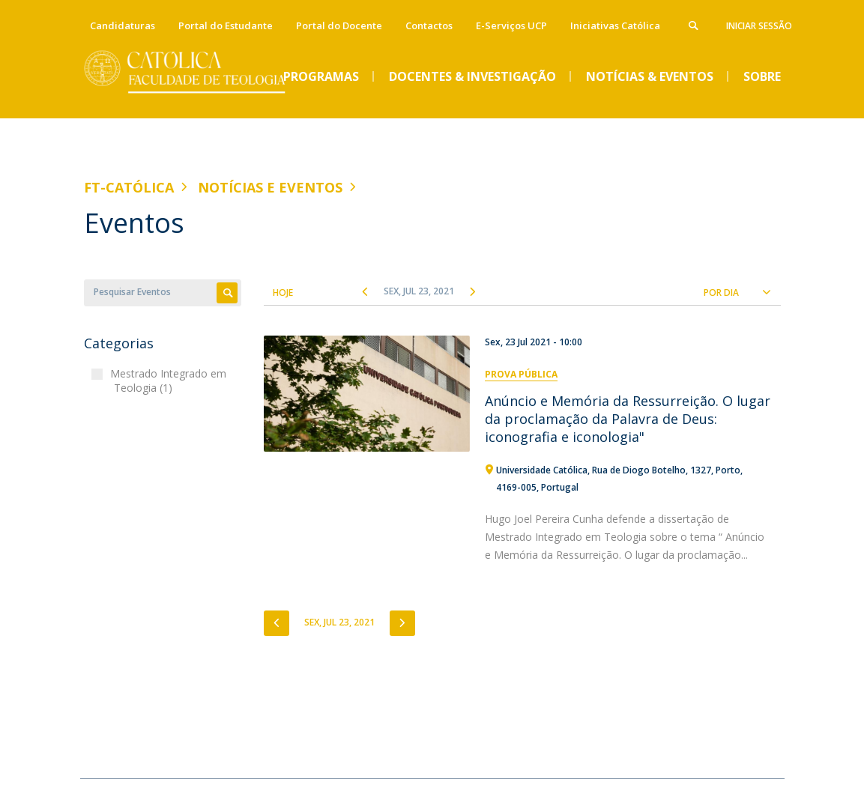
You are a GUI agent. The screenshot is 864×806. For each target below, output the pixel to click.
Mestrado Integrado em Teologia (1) (170, 381)
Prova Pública (521, 374)
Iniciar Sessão (759, 25)
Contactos (429, 25)
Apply (227, 292)
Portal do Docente (339, 25)
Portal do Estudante (225, 25)
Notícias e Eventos (270, 187)
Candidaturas (122, 25)
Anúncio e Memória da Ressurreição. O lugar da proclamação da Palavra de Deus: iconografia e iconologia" (627, 419)
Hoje (283, 292)
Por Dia (721, 292)
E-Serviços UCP (511, 25)
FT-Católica (129, 187)
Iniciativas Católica (615, 25)
